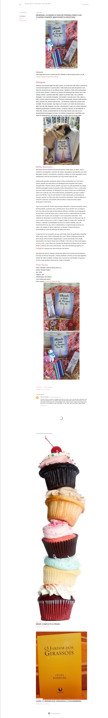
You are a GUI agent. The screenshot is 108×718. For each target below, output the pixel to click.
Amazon (47, 281)
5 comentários (46, 703)
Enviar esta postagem (47, 387)
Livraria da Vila (55, 281)
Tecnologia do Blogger (54, 713)
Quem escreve (46, 3)
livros (20, 18)
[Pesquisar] (85, 4)
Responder (43, 405)
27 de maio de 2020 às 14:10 (55, 397)
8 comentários (46, 626)
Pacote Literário (44, 397)
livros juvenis (22, 20)
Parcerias (37, 3)
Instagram (40, 248)
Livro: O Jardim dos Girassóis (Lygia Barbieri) (58, 701)
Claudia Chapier (41, 77)
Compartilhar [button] (22, 12)
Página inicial (29, 3)
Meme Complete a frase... (48, 624)
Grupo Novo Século (52, 77)
